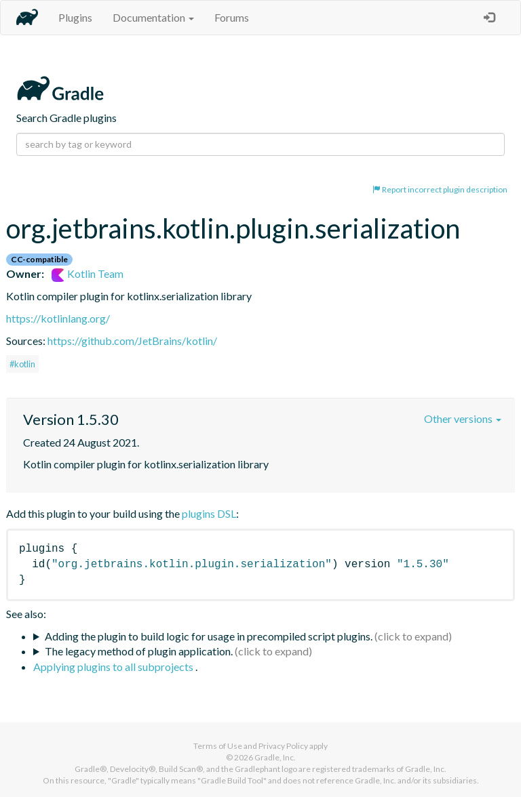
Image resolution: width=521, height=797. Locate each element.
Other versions (462, 418)
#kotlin (22, 364)
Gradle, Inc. (275, 757)
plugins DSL (209, 513)
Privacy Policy (283, 746)
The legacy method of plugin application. (139, 651)
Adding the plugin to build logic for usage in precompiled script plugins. (208, 636)
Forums (231, 17)
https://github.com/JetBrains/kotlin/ (132, 340)
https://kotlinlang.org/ (58, 318)
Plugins (75, 17)
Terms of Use (217, 746)
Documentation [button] (153, 17)
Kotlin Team (87, 273)
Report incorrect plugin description (439, 189)
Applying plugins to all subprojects (114, 666)
